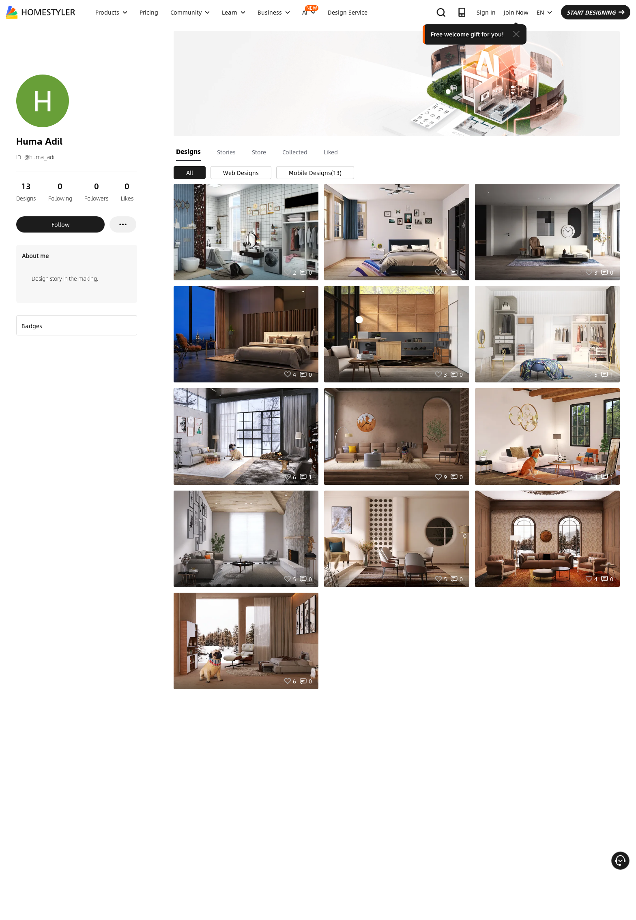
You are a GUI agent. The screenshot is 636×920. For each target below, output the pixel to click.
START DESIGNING (596, 12)
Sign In (486, 12)
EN (544, 12)
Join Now (516, 12)
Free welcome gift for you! (467, 34)
